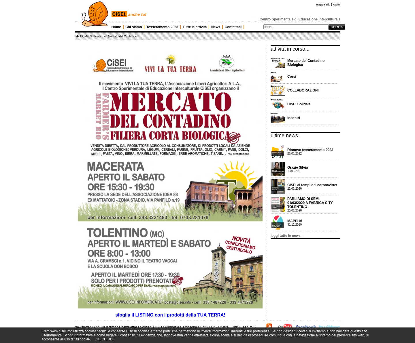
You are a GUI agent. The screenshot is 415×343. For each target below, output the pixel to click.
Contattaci (233, 27)
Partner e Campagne (181, 327)
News (215, 27)
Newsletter (83, 327)
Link (234, 327)
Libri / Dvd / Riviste (214, 327)
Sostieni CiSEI (151, 327)
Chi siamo (133, 27)
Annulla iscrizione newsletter (115, 327)
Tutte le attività (195, 27)
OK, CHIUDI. (104, 339)
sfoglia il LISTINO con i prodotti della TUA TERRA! (170, 314)
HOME (84, 36)
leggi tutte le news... (287, 236)
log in (336, 4)
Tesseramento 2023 (162, 27)
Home (116, 27)
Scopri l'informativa (78, 335)
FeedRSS (248, 327)
